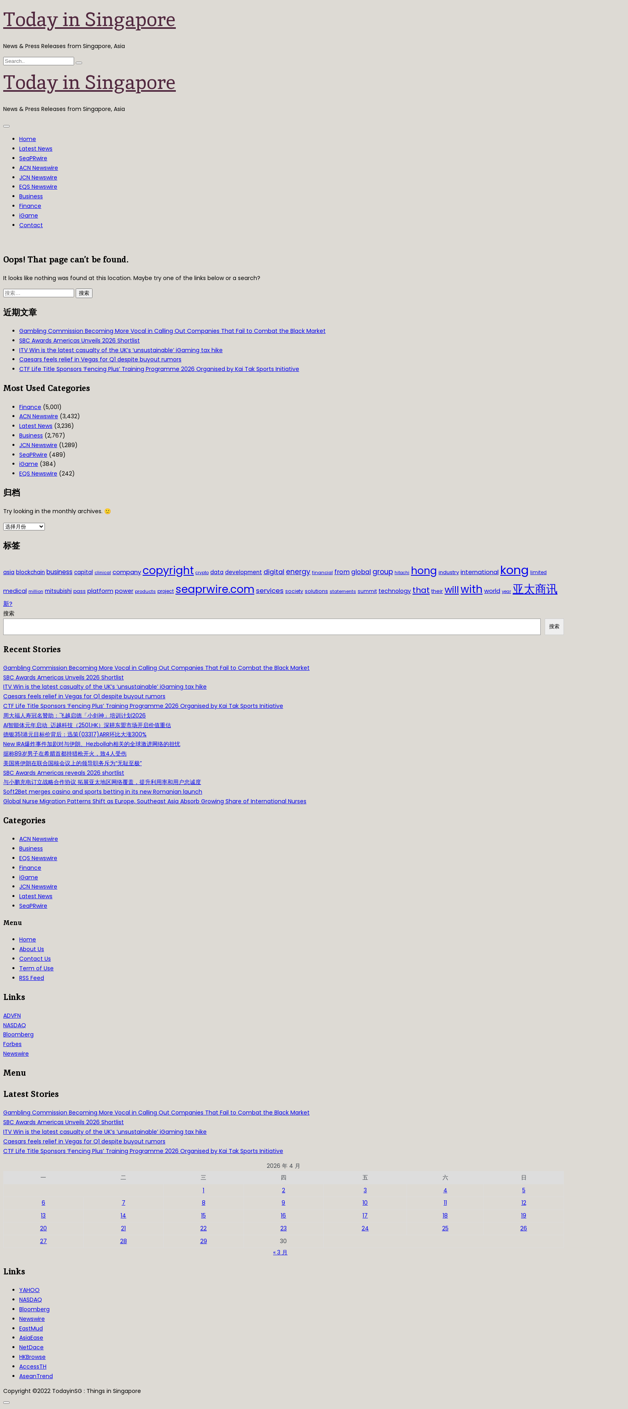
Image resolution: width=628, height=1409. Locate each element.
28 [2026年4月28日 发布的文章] (123, 1241)
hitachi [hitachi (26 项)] (402, 573)
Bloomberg (18, 1034)
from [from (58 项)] (342, 572)
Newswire (16, 1054)
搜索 (8, 613)
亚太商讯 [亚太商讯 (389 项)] (535, 589)
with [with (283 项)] (472, 589)
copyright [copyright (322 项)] (168, 570)
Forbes (12, 1044)
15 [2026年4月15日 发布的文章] (203, 1215)
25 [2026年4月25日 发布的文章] (445, 1228)
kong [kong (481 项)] (514, 570)
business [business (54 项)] (59, 572)
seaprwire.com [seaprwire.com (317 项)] (214, 589)
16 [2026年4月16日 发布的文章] (283, 1215)
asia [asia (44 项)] (8, 572)
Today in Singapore (89, 19)
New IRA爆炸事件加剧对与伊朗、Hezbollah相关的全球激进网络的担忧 (91, 744)
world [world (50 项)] (492, 591)
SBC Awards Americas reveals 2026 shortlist (63, 773)
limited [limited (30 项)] (538, 572)
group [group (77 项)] (382, 572)
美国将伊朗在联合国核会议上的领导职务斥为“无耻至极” (72, 763)
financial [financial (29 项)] (322, 572)
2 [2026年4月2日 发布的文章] (283, 1190)
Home (27, 139)
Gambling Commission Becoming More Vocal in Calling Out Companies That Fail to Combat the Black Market (172, 331)
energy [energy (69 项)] (298, 572)
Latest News (35, 149)
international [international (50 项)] (480, 572)
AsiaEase (31, 1338)
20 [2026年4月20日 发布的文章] (43, 1228)
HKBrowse (32, 1357)
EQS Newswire (38, 187)
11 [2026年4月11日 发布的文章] (445, 1203)
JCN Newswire (38, 177)
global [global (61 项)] (361, 572)
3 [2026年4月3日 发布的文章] (365, 1190)
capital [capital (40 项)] (83, 572)
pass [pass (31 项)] (79, 591)
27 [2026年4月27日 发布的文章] (43, 1241)
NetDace (31, 1347)
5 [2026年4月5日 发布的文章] (523, 1190)
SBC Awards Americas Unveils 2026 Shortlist (79, 341)
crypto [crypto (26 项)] (202, 573)
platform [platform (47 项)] (100, 591)
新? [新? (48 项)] (7, 604)
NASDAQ (14, 1025)
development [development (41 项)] (243, 572)
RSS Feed (31, 978)
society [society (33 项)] (294, 591)
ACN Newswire (38, 168)
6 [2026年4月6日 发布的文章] (43, 1203)
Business (31, 196)
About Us (31, 949)
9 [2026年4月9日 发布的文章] (283, 1203)
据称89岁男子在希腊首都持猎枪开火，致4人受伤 (65, 754)
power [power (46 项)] (124, 591)
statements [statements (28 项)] (343, 591)
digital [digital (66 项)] (274, 572)
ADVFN (12, 1016)
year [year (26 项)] (506, 592)
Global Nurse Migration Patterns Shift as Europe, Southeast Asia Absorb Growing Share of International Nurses (154, 801)
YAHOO (29, 1290)
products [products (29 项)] (145, 591)
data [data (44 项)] (216, 572)
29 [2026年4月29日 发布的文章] (203, 1241)
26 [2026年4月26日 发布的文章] (523, 1228)
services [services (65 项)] (270, 590)
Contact (31, 225)
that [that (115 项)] (421, 590)
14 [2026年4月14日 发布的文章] (123, 1215)
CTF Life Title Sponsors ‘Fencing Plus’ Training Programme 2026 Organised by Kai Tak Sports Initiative (159, 369)
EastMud (31, 1328)
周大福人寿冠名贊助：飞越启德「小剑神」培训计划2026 (74, 716)
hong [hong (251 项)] (424, 571)
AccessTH (32, 1367)
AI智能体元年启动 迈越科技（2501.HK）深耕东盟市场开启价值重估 (87, 725)
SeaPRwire (33, 158)
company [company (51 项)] (127, 572)
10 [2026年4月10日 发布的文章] (365, 1203)
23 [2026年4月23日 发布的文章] (283, 1228)
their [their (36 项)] (437, 591)
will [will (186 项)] (452, 589)
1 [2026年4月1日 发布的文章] (203, 1190)
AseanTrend (36, 1376)
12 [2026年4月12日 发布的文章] (523, 1203)
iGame (28, 216)
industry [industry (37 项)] (449, 572)
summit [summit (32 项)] (367, 591)
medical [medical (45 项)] (15, 591)
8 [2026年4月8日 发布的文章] (203, 1203)
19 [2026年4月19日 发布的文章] (523, 1215)
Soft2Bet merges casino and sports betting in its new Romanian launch (102, 792)
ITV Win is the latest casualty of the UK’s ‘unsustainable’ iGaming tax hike (121, 350)
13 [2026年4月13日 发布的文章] (43, 1215)
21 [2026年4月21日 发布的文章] (123, 1228)
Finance (30, 206)
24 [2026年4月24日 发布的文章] (365, 1228)
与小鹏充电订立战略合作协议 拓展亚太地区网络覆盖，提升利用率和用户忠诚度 (102, 782)
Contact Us (35, 959)
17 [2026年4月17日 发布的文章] (365, 1215)
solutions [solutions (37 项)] (316, 591)
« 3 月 (280, 1252)
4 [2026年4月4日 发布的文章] (445, 1190)
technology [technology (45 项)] (394, 591)
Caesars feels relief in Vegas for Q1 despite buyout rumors (100, 359)
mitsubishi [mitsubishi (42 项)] (58, 591)
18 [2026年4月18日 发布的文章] (445, 1215)
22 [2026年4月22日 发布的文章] (203, 1228)
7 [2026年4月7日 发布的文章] (123, 1203)
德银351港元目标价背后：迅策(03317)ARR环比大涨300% (75, 734)
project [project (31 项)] (165, 591)
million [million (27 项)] (35, 591)
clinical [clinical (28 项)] (103, 572)
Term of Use (36, 968)
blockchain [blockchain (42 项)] (30, 572)
